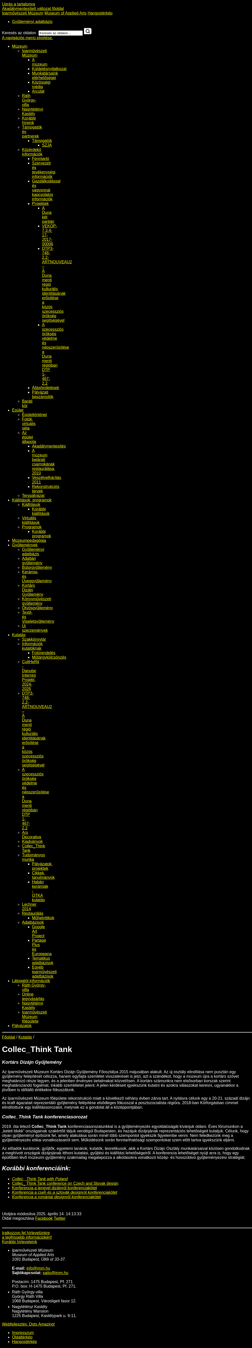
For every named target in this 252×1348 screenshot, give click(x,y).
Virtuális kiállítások (31, 520)
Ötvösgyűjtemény (37, 608)
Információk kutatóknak (32, 646)
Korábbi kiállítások (41, 511)
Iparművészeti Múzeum (22, 13)
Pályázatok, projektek (42, 866)
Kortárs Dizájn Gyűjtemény (32, 590)
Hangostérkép (100, 13)
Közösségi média (41, 84)
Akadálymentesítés (49, 446)
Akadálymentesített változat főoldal (33, 8)
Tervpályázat (33, 495)
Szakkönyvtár (34, 639)
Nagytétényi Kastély (32, 111)
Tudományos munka (33, 857)
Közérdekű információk (32, 152)
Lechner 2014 (29, 906)
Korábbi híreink (29, 120)
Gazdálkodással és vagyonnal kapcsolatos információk (46, 190)
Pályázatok (22, 1026)
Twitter (60, 1218)
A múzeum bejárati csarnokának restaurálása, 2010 (43, 462)
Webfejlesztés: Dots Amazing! (28, 1324)
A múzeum (39, 62)
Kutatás (19, 635)
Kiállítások (31, 504)
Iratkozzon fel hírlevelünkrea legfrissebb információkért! (27, 1235)
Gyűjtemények (25, 545)
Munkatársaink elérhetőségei (45, 75)
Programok (32, 527)
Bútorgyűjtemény (37, 567)
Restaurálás (32, 913)
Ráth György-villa (29, 100)
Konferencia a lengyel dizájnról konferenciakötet (54, 1188)
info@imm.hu (38, 1268)
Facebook (44, 1218)
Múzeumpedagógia (29, 540)
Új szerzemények (35, 628)
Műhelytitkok (43, 918)
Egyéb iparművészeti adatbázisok (44, 971)
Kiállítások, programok (32, 500)
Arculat (38, 91)
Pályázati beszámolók (42, 394)
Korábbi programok (41, 533)
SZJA (47, 145)
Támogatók (42, 141)
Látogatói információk (31, 981)
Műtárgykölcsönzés (49, 657)
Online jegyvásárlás (33, 996)
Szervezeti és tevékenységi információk (43, 170)
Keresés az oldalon (19, 33)
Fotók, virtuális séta (29, 423)
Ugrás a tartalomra (18, 4)
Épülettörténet (34, 415)
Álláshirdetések (45, 388)
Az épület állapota (29, 437)
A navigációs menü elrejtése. (27, 38)
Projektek (40, 203)
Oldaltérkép (22, 1337)
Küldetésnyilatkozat (49, 69)
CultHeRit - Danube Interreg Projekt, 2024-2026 (30, 675)
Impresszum (23, 1333)
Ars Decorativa (31, 834)
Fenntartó (40, 158)
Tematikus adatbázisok (42, 960)
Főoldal (8, 1037)
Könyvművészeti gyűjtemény (36, 601)
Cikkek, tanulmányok (43, 875)
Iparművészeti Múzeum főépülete (34, 1016)
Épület (17, 410)
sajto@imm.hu (55, 1273)
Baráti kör (27, 403)
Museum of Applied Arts (65, 13)
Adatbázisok (33, 922)
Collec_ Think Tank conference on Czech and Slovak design (65, 1183)
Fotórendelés (43, 653)
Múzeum (19, 46)
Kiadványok (32, 841)
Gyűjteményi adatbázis (32, 21)
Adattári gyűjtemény (32, 560)
